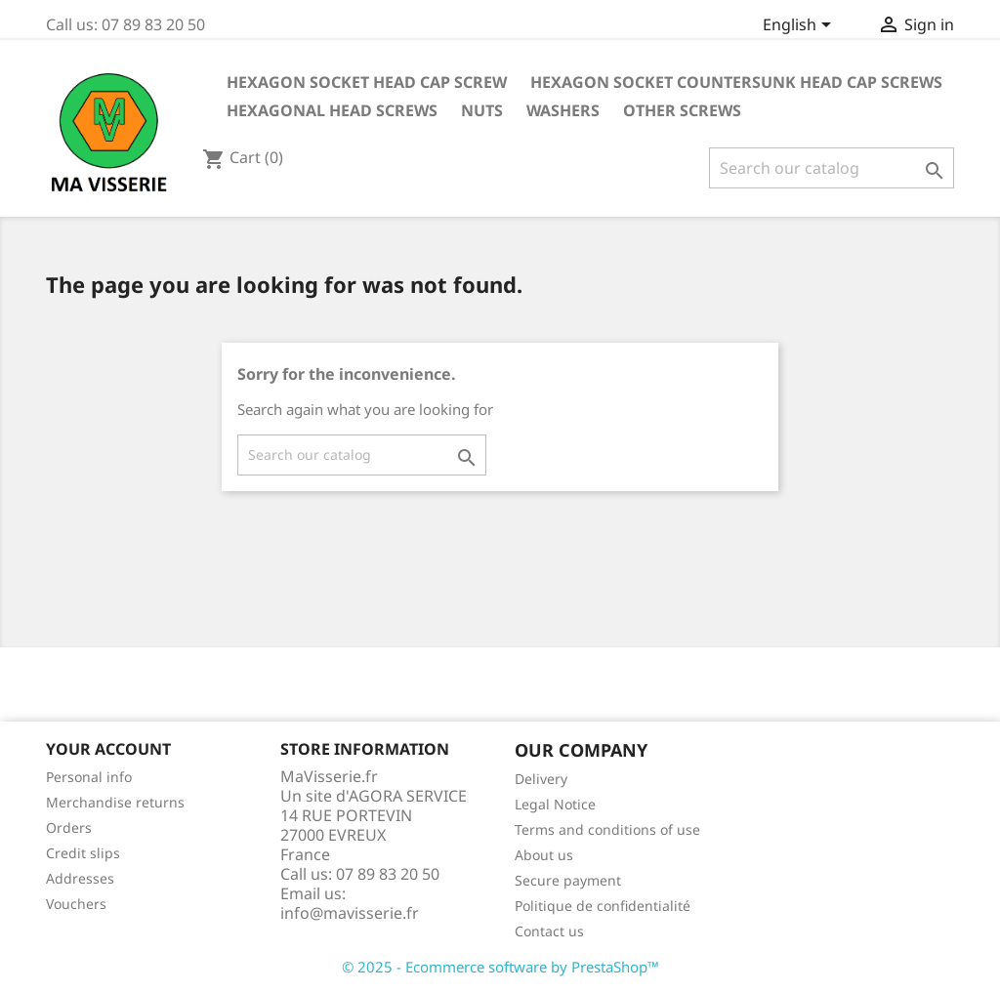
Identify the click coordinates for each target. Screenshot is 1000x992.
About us (544, 855)
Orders (69, 827)
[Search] (831, 167)
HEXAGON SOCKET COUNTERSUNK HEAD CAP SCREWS (736, 82)
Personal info (89, 776)
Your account (108, 749)
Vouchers (76, 903)
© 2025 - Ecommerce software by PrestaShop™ (500, 966)
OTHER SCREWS (682, 110)
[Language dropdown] (800, 26)
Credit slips (83, 853)
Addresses (80, 878)
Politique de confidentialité (602, 905)
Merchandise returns (115, 802)
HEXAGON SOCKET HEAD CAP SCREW (367, 82)
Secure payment (568, 880)
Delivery (541, 778)
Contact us (549, 931)
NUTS (482, 110)
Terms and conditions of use (607, 829)
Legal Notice (555, 804)
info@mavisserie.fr (349, 913)
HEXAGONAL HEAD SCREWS (332, 110)
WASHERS (563, 110)
